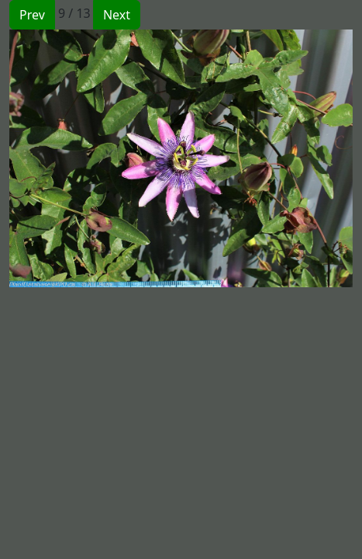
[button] (95, 158)
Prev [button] (32, 14)
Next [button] (116, 14)
